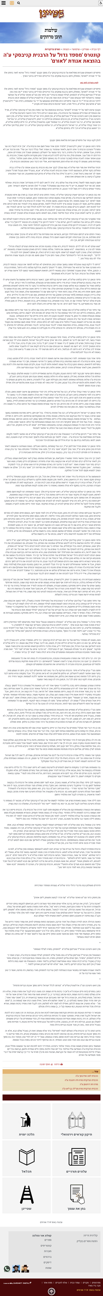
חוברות (47, 1251)
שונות (48, 1268)
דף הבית (96, 49)
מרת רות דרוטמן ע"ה (89, 1084)
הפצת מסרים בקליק (87, 1241)
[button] (18, 3)
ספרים (48, 1240)
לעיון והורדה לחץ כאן (89, 83)
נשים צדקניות (52, 49)
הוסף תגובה (45, 1064)
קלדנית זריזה (90, 1235)
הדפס (57, 1064)
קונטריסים (46, 1246)
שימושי (76, 49)
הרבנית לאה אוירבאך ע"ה (87, 1076)
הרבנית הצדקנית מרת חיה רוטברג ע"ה (81, 1080)
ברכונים (47, 1257)
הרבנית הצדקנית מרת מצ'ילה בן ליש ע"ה (80, 1088)
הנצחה (66, 49)
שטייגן (85, 49)
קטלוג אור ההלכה (41, 1236)
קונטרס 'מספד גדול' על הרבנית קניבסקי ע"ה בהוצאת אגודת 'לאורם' (51, 58)
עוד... (95, 1071)
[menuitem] (76, 1121)
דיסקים (47, 1262)
